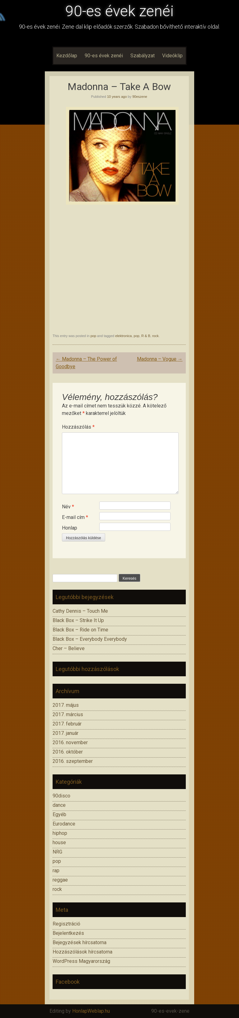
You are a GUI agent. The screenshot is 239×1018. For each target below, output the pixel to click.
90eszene (139, 96)
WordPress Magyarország (81, 961)
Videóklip (172, 56)
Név (68, 507)
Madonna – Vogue (160, 359)
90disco (61, 796)
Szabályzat (142, 56)
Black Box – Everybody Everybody (90, 639)
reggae (60, 880)
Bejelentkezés (68, 933)
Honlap (69, 528)
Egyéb (59, 814)
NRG (57, 852)
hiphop (60, 833)
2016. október (68, 752)
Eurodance (64, 824)
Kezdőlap (66, 56)
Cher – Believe (69, 648)
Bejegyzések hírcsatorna (79, 942)
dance (59, 805)
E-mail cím (75, 517)
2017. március (68, 714)
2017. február (67, 724)
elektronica (123, 336)
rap (56, 870)
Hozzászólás (78, 427)
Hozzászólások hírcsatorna (82, 952)
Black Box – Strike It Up (78, 620)
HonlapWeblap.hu (91, 1011)
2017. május (66, 705)
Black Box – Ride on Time (80, 630)
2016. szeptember (73, 761)
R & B (145, 336)
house (59, 842)
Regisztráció (66, 924)
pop (93, 336)
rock (155, 336)
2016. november (70, 742)
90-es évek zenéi (119, 11)
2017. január (65, 733)
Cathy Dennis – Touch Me (80, 611)
